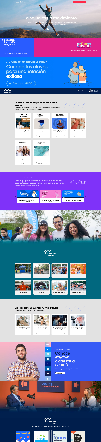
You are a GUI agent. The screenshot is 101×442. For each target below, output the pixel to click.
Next (85, 197)
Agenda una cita (77, 136)
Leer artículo (22, 332)
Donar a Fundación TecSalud (79, 1)
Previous (16, 197)
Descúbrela (59, 373)
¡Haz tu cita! (59, 136)
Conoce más (84, 52)
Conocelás (22, 163)
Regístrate (40, 136)
